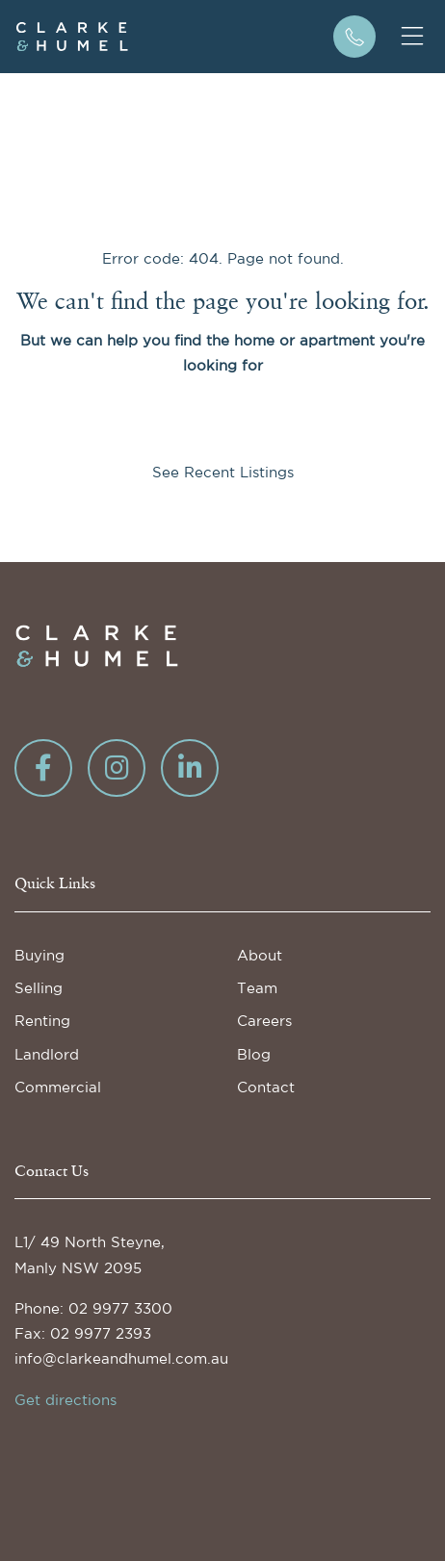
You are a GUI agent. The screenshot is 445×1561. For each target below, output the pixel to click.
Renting (42, 1020)
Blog (254, 1054)
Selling (38, 988)
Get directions (65, 1400)
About (259, 955)
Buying (39, 955)
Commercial (57, 1087)
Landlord (46, 1054)
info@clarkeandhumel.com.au (121, 1358)
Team (257, 988)
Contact (266, 1087)
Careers (264, 1020)
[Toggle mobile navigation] (412, 36)
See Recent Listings (223, 472)
